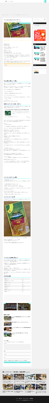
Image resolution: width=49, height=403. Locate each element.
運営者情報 (31, 398)
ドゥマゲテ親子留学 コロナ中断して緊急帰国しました (30, 382)
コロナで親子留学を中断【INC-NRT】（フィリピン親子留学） (19, 392)
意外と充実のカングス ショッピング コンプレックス (20, 322)
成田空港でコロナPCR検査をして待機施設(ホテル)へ (8, 392)
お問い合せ (11, 1)
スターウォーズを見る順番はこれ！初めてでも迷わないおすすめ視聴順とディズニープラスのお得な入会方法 (42, 48)
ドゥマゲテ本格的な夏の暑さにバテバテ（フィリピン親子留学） (21, 317)
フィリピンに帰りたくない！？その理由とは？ (19, 382)
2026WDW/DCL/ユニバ (37, 46)
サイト (4, 357)
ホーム (8, 1)
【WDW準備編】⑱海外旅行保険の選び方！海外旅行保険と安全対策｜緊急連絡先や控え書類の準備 (42, 60)
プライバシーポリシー (26, 398)
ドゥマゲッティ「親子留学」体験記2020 (25, 23)
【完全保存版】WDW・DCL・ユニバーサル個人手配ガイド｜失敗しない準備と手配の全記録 (42, 54)
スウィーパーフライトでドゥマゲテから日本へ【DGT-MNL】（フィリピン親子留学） (41, 392)
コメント (5, 343)
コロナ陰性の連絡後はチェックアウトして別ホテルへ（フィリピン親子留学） (41, 382)
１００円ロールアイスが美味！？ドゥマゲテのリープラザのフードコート (8, 382)
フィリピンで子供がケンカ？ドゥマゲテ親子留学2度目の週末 (21, 328)
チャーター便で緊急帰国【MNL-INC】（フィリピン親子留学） (30, 392)
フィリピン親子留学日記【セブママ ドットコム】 (27, 400)
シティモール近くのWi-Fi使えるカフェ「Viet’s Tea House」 (20, 333)
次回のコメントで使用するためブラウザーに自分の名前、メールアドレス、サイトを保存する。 (15, 360)
